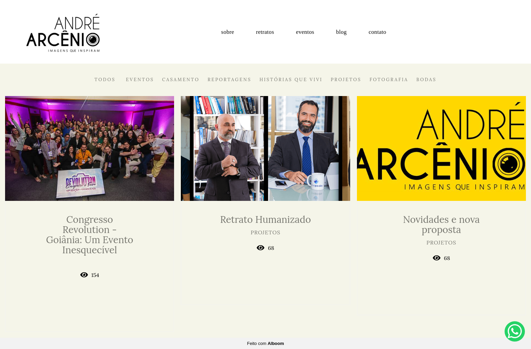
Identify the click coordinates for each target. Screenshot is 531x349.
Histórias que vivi (290, 79)
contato (377, 32)
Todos (104, 79)
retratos (265, 32)
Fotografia (388, 79)
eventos (305, 32)
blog (341, 32)
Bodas (427, 79)
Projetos (346, 79)
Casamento (180, 79)
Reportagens (229, 79)
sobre (227, 32)
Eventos (140, 79)
